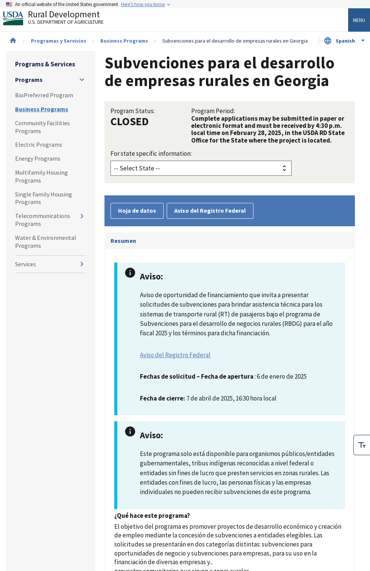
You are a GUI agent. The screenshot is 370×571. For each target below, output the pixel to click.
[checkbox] (361, 445)
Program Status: (133, 111)
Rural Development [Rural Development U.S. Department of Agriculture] (59, 19)
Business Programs (124, 40)
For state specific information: (151, 153)
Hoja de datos (137, 210)
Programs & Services (45, 64)
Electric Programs (38, 144)
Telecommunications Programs (42, 219)
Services (25, 264)
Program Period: (213, 111)
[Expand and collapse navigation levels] (81, 79)
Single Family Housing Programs (43, 198)
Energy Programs (37, 158)
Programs (29, 79)
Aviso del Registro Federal (210, 210)
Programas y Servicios (58, 40)
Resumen (123, 240)
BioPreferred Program (44, 95)
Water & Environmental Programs (45, 241)
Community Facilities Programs (42, 127)
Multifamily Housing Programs (41, 176)
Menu (359, 20)
